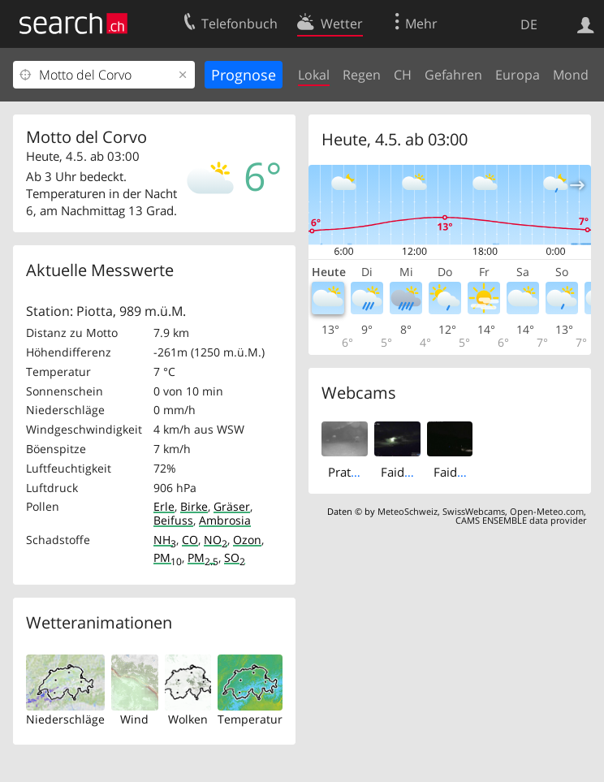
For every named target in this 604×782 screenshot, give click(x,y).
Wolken (188, 719)
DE (528, 24)
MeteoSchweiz (408, 511)
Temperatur (250, 719)
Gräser (232, 506)
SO (234, 557)
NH (164, 539)
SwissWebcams (473, 511)
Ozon (247, 539)
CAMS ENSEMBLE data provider (520, 520)
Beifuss (173, 520)
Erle (164, 506)
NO (215, 539)
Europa (517, 75)
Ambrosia (225, 520)
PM (167, 557)
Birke (194, 506)
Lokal (314, 75)
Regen (362, 75)
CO (190, 539)
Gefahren (453, 75)
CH (403, 75)
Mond (571, 75)
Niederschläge (65, 719)
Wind (134, 719)
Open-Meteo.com (547, 511)
